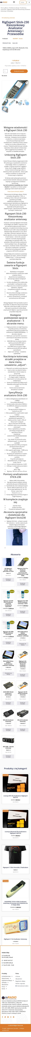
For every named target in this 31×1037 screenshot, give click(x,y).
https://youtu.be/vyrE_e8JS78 (15, 191)
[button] (14, 2)
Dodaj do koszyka (19, 71)
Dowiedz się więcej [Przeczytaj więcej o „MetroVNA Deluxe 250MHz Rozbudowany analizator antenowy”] (8, 673)
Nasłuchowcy (6, 978)
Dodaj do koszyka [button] (8, 579)
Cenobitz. (15, 1028)
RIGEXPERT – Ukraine (17, 38)
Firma (4, 986)
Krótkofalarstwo (7, 976)
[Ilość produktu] (5, 71)
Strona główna (4, 8)
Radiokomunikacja (14, 8)
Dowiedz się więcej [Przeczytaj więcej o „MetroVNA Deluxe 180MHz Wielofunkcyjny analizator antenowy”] (22, 644)
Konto (4, 988)
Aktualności (5, 984)
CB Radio (5, 982)
